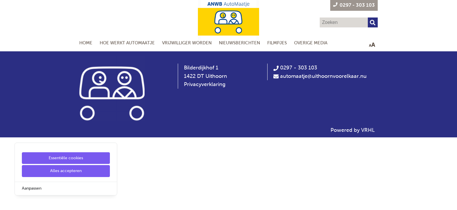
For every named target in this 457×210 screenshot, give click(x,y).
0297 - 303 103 (295, 68)
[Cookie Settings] (6, 201)
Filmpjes (277, 42)
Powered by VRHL (353, 130)
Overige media (310, 42)
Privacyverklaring (205, 84)
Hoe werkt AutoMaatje (127, 42)
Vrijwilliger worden (187, 42)
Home (85, 42)
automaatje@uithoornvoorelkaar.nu (323, 76)
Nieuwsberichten (239, 42)
